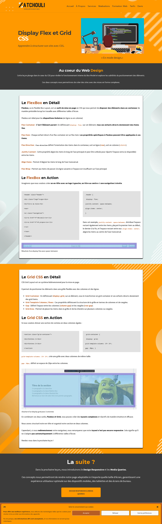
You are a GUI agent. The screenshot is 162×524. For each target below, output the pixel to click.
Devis (140, 6)
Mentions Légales (132, 513)
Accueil (70, 6)
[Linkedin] (73, 515)
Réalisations (104, 6)
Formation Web (119, 6)
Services (92, 6)
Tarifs (132, 6)
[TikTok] (83, 515)
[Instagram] (78, 515)
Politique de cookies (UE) (124, 522)
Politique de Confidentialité (124, 517)
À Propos (80, 6)
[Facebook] (89, 515)
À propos (121, 508)
